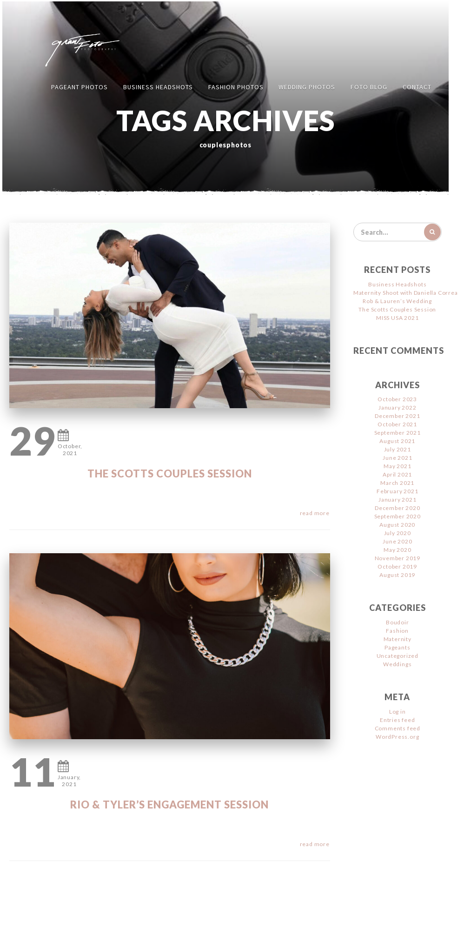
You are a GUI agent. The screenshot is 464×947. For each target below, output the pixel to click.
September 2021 (397, 432)
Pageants (397, 647)
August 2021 (397, 440)
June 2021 (397, 457)
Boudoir (397, 622)
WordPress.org (397, 736)
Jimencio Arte (322, 933)
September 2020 (397, 516)
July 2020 (397, 533)
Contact (417, 87)
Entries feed (397, 719)
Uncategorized (397, 655)
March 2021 (397, 482)
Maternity (397, 639)
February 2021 (397, 491)
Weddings (397, 664)
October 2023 (397, 399)
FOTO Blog (369, 87)
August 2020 (397, 524)
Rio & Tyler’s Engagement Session (169, 804)
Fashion (397, 630)
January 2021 (397, 499)
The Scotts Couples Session (169, 473)
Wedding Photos (306, 87)
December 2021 (397, 415)
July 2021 (397, 449)
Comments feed (397, 728)
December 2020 (397, 507)
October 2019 (397, 566)
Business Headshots (158, 87)
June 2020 (397, 541)
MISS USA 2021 (397, 317)
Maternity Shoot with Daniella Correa (405, 292)
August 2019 (397, 574)
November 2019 (397, 558)
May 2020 (397, 549)
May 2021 (397, 466)
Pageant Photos (79, 87)
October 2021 (397, 424)
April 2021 (397, 474)
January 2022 (397, 407)
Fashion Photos (236, 87)
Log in (397, 711)
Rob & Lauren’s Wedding (397, 301)
